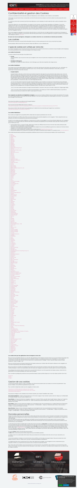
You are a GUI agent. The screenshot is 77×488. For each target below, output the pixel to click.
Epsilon (12, 206)
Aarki (12, 134)
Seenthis (12, 305)
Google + (10, 378)
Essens (12, 207)
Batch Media (13, 166)
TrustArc (12, 336)
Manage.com (13, 249)
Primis (12, 284)
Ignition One (13, 227)
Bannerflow (13, 165)
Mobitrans (13, 255)
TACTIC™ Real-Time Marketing (17, 325)
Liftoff (12, 241)
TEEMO (12, 327)
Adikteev (12, 140)
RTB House (13, 299)
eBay (12, 200)
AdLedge (13, 141)
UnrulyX (12, 337)
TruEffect (13, 335)
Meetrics (12, 252)
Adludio (12, 143)
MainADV (13, 248)
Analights (13, 157)
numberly (13, 270)
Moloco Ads (13, 257)
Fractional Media (14, 213)
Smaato (12, 312)
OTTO (12, 279)
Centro (12, 178)
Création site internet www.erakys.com (34, 483)
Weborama (13, 347)
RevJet (12, 297)
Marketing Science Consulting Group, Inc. (20, 250)
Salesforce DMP (14, 302)
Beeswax (13, 169)
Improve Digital (14, 229)
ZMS (12, 352)
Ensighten (13, 204)
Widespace (13, 350)
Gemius (12, 216)
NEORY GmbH (14, 262)
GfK (11, 217)
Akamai (12, 154)
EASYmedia (13, 199)
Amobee (13, 156)
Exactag (12, 209)
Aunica (12, 163)
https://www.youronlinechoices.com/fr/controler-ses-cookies (21, 390)
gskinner (13, 221)
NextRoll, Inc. (14, 268)
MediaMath (13, 251)
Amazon (12, 155)
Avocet (12, 164)
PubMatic (13, 287)
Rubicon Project (14, 301)
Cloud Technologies (15, 181)
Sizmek (12, 311)
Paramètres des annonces (46, 129)
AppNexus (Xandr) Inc (15, 160)
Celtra (12, 176)
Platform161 (13, 283)
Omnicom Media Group (16, 273)
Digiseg (12, 193)
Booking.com (14, 173)
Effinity (12, 202)
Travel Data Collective (15, 332)
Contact (54, 469)
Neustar (12, 267)
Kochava (12, 239)
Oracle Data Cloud (15, 278)
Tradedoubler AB (14, 330)
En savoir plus (66, 485)
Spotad (12, 320)
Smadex (12, 313)
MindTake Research (15, 254)
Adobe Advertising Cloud (16, 147)
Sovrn (12, 318)
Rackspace (13, 290)
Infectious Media (14, 231)
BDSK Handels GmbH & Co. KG (17, 167)
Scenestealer (13, 303)
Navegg (12, 260)
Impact (12, 228)
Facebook (13, 211)
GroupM (12, 220)
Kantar (12, 238)
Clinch (12, 180)
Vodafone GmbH (14, 345)
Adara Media (13, 136)
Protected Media (14, 285)
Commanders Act (14, 183)
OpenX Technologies (15, 276)
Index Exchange (14, 230)
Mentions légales (48, 469)
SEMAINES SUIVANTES (30, 9)
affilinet (12, 153)
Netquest (13, 265)
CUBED (12, 188)
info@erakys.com (21, 427)
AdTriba (12, 148)
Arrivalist (12, 161)
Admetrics (13, 146)
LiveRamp (13, 242)
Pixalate (12, 282)
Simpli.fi (12, 310)
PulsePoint (13, 288)
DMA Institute (14, 194)
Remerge (13, 294)
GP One (12, 219)
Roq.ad (12, 298)
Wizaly (12, 351)
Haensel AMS (13, 222)
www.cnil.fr (21, 34)
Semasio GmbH (14, 306)
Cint (11, 179)
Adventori (13, 151)
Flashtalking (13, 212)
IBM (12, 226)
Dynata (12, 198)
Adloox (12, 142)
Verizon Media (14, 340)
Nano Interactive (14, 259)
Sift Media (13, 308)
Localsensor (13, 244)
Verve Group (13, 341)
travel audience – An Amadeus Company (19, 331)
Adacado (12, 135)
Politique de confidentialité (38, 471)
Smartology (13, 315)
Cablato (12, 175)
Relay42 (12, 293)
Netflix (12, 264)
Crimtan (12, 185)
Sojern (12, 316)
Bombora (13, 172)
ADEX (12, 137)
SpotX (12, 321)
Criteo (12, 187)
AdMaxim (13, 144)
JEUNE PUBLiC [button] (46, 9)
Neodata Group (14, 261)
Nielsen (12, 269)
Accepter (60, 485)
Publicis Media (14, 286)
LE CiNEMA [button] (54, 9)
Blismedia (13, 171)
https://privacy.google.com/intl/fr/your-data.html (19, 109)
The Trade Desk (14, 328)
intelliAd (12, 235)
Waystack (13, 346)
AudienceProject (14, 162)
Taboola (12, 324)
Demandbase (14, 190)
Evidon (12, 208)
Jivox (12, 237)
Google (12, 218)
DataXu (12, 189)
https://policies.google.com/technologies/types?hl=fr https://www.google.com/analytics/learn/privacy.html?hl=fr (33, 105)
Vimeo (12, 343)
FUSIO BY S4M (14, 214)
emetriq (12, 203)
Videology (13, 342)
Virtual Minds (13, 344)
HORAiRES (21, 9)
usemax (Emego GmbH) (16, 339)
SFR (11, 307)
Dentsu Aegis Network (16, 192)
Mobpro (12, 256)
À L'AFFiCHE (15, 9)
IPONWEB (13, 236)
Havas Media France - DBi (16, 223)
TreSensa (13, 333)
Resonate (13, 296)
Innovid (12, 232)
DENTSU (12, 191)
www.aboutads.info (64, 130)
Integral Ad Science (15, 233)
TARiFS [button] (60, 9)
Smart (12, 314)
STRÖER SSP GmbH (15, 322)
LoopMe (12, 245)
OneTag (12, 275)
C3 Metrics (13, 174)
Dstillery (12, 197)
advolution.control (15, 152)
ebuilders (13, 201)
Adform (12, 138)
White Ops (13, 349)
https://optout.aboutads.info (14, 391)
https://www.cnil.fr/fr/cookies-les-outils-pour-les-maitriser (20, 389)
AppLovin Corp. (14, 159)
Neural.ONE (13, 266)
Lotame (12, 246)
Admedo (12, 145)
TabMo (12, 323)
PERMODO (13, 280)
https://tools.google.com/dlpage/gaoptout (17, 102)
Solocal (12, 317)
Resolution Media (14, 295)
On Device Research (15, 274)
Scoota (12, 304)
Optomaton (13, 277)
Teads (12, 326)
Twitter (9, 376)
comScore (13, 184)
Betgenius (13, 170)
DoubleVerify (13, 195)
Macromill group (14, 247)
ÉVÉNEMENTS (39, 9)
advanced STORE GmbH (16, 150)
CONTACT (66, 9)
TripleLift (13, 334)
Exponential (13, 210)
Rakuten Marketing (15, 292)
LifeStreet (13, 240)
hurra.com (13, 225)
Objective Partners (15, 271)
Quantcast (13, 289)
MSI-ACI (12, 258)
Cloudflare (13, 182)
